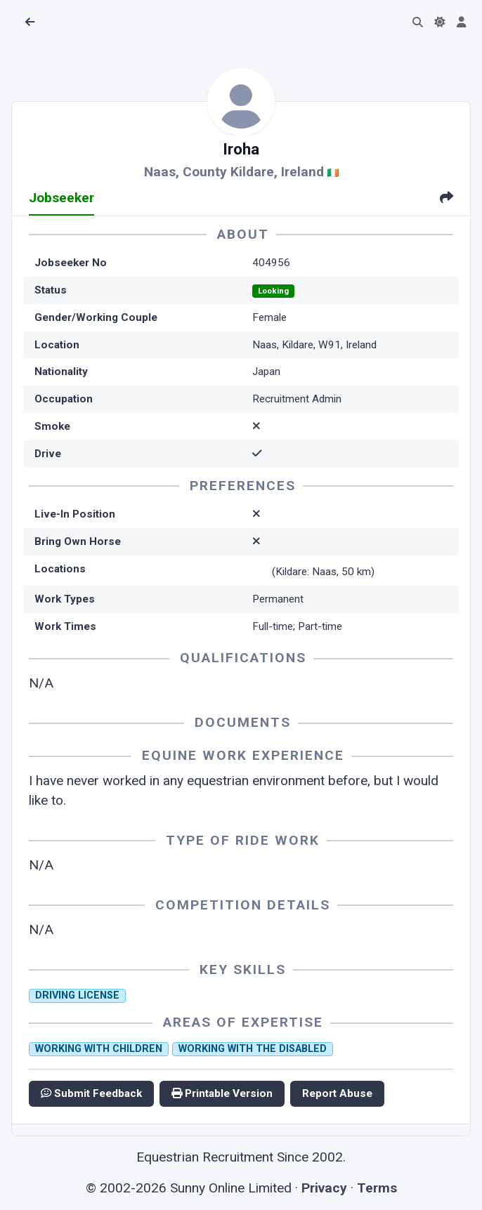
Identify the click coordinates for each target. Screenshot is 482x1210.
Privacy (324, 1188)
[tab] (446, 199)
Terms (377, 1188)
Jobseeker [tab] (61, 198)
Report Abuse (337, 1093)
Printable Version (222, 1093)
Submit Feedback (91, 1093)
